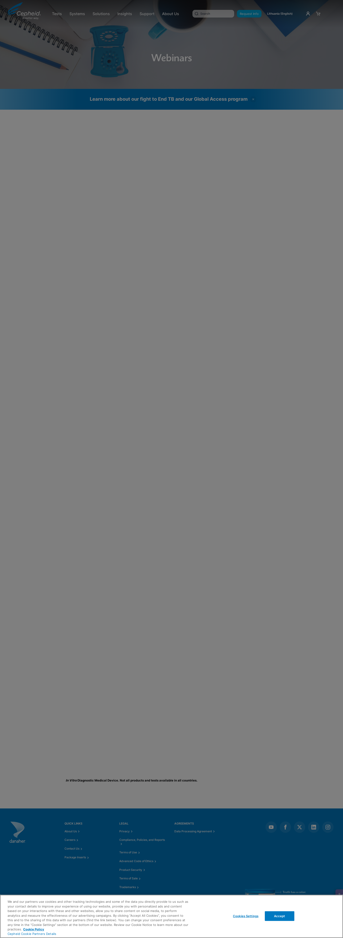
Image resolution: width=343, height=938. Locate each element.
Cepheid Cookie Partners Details (32, 934)
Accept (279, 916)
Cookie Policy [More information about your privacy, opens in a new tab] (33, 929)
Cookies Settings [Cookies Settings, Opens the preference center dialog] (245, 916)
